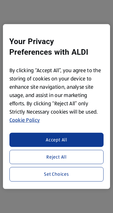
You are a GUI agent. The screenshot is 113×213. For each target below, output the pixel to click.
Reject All (56, 157)
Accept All (56, 139)
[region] (56, 106)
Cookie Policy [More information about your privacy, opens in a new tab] (24, 120)
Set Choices (56, 174)
